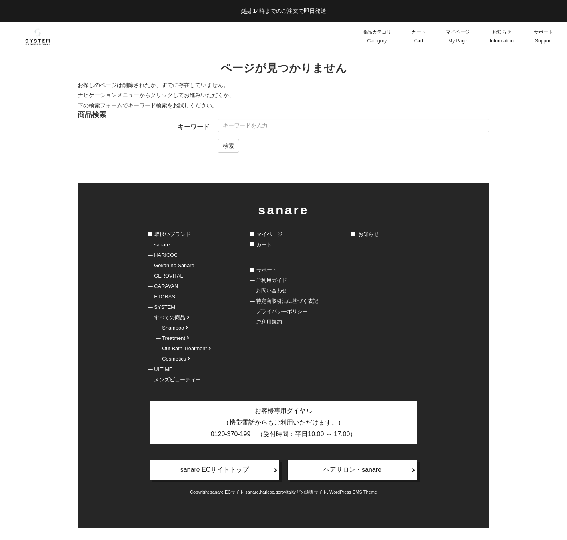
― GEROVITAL (165, 276)
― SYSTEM (161, 307)
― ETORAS (161, 297)
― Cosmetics (173, 359)
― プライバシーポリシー (279, 311)
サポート (543, 37)
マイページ (458, 37)
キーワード (194, 126)
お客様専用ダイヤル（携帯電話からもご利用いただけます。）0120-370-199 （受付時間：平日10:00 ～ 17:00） (284, 422)
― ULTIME (160, 369)
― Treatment (172, 338)
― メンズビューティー (174, 380)
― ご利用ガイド (268, 280)
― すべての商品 (168, 317)
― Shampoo (172, 328)
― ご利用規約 (266, 322)
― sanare (159, 245)
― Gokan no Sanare (171, 265)
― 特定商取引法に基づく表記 (284, 301)
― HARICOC (163, 255)
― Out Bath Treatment (183, 348)
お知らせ (502, 37)
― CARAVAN (163, 286)
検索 (228, 146)
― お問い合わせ (268, 291)
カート (418, 37)
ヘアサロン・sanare (369, 469)
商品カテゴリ (377, 37)
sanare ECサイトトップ (228, 469)
